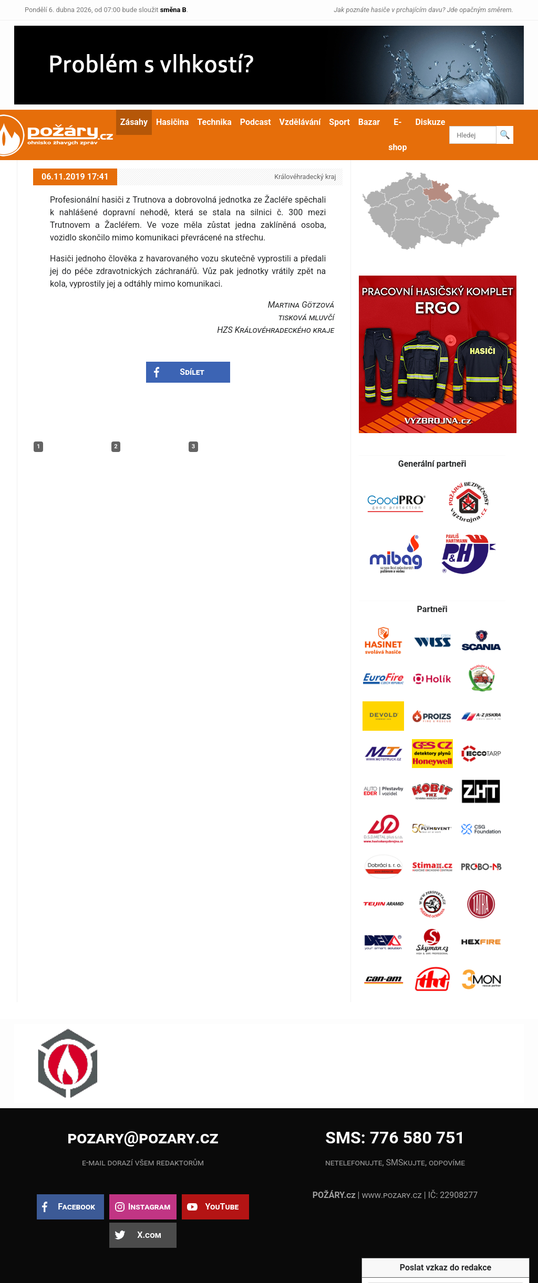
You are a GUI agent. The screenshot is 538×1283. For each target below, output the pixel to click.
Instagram (149, 1207)
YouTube (222, 1207)
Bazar (369, 122)
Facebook (76, 1207)
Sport (339, 122)
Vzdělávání (300, 122)
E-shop (397, 134)
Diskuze (430, 122)
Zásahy (134, 122)
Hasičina (172, 122)
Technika (214, 122)
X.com (149, 1235)
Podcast (255, 122)
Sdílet (192, 372)
